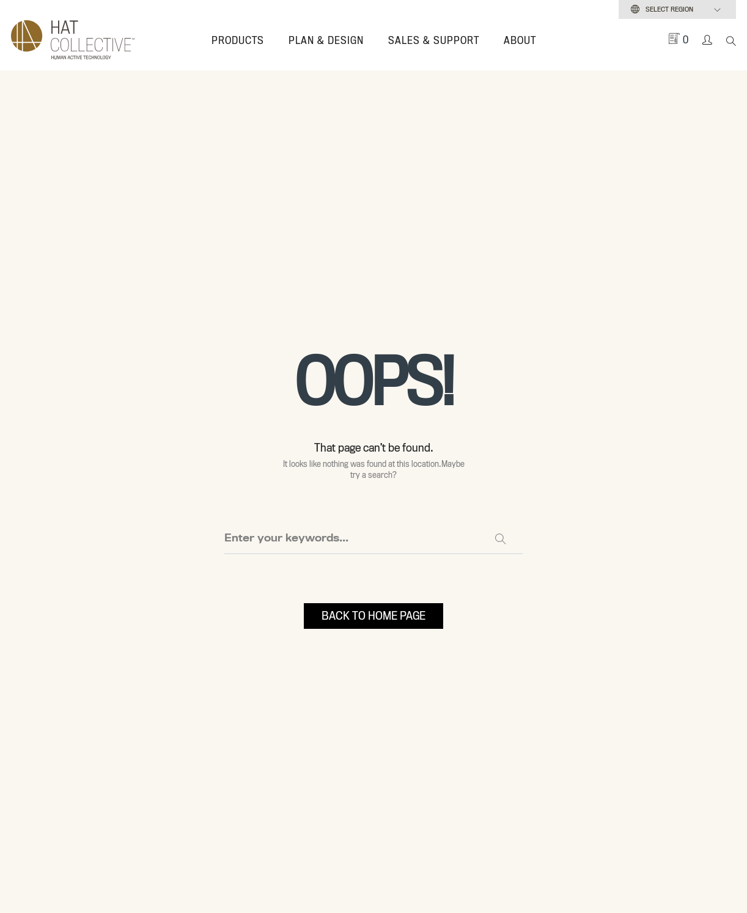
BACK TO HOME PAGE (373, 615)
